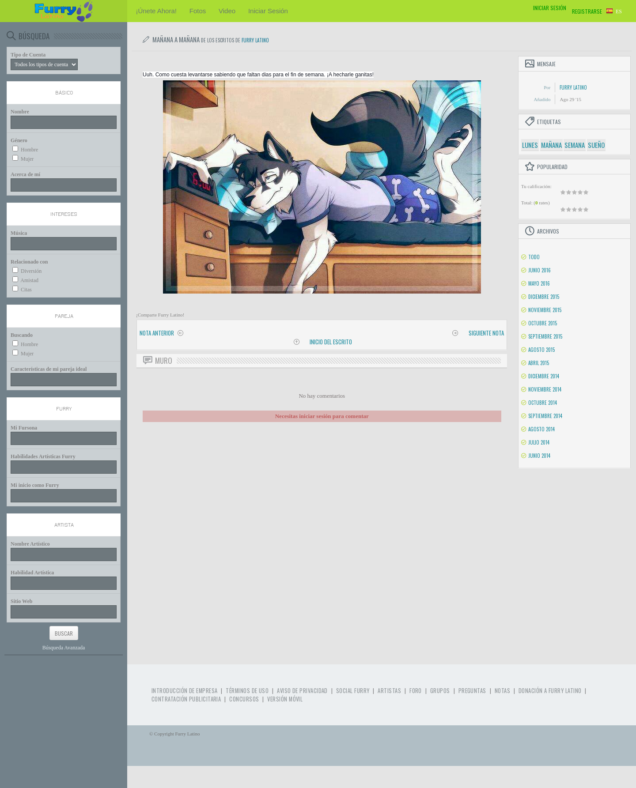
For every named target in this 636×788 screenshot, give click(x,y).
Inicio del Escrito (331, 341)
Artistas (389, 690)
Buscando (22, 335)
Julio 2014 (538, 442)
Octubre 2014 (542, 402)
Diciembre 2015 (543, 296)
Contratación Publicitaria (186, 699)
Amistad (29, 280)
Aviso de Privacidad (302, 690)
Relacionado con (29, 262)
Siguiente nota (486, 332)
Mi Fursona (24, 428)
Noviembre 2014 (544, 389)
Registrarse (587, 11)
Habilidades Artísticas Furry (43, 456)
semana (574, 145)
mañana (551, 145)
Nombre (20, 112)
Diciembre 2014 (543, 376)
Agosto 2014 (541, 429)
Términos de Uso (247, 690)
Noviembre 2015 (544, 309)
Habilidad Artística (32, 572)
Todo (534, 256)
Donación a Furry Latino (550, 690)
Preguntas (472, 690)
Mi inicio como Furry (35, 485)
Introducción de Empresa (184, 690)
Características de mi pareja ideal (49, 369)
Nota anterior (157, 332)
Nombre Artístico (30, 544)
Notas (502, 690)
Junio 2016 (539, 270)
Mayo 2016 (539, 283)
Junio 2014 (539, 455)
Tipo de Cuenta (28, 55)
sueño (596, 145)
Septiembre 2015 (545, 336)
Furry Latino (255, 40)
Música (19, 233)
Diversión (31, 271)
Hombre (29, 150)
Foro (415, 690)
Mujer (27, 159)
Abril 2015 (538, 362)
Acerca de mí (25, 174)
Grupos (440, 690)
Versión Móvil (285, 699)
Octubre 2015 (542, 323)
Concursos (244, 699)
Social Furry (352, 690)
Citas (26, 290)
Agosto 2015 (541, 349)
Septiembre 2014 (545, 415)
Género (19, 140)
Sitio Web (21, 601)
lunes (530, 145)
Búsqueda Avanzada (63, 648)
